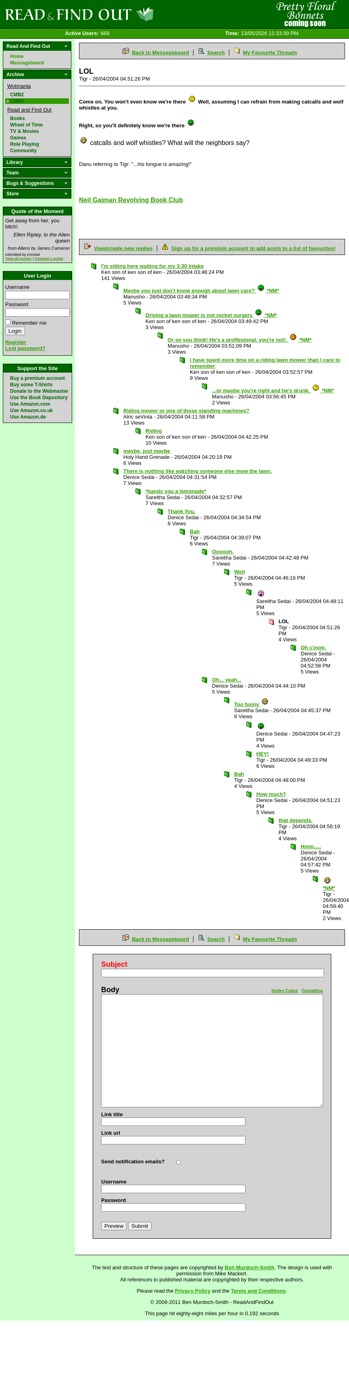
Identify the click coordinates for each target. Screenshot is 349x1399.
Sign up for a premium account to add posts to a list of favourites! (253, 248)
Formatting (312, 991)
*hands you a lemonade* (175, 491)
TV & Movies (24, 131)
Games (18, 138)
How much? (271, 794)
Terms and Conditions (258, 1291)
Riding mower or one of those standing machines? (186, 411)
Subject (114, 964)
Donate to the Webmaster (39, 391)
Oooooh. (222, 552)
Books (17, 118)
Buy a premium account (37, 378)
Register (15, 342)
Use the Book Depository (39, 397)
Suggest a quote (49, 259)
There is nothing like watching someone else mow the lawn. (197, 471)
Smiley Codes (284, 991)
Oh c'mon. (313, 648)
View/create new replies (123, 248)
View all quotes (18, 259)
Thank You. (181, 511)
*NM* (329, 885)
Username (17, 287)
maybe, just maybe (146, 451)
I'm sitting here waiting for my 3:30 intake (152, 266)
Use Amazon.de (28, 417)
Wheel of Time (26, 125)
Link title (112, 1114)
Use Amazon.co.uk (31, 410)
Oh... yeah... (226, 680)
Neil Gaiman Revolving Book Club (131, 200)
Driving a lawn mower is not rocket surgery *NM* (211, 315)
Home (16, 56)
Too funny (251, 704)
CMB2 (17, 94)
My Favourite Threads (270, 53)
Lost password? (25, 348)
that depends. (295, 820)
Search (215, 53)
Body (110, 990)
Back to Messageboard (160, 53)
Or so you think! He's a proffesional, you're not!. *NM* (240, 340)
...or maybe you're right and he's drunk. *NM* (273, 391)
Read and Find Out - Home (121, 14)
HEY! (262, 754)
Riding (153, 431)
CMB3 (17, 101)
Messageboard (27, 63)
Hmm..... (311, 847)
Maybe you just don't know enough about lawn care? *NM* (201, 291)
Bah (195, 532)
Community (23, 150)
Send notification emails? (132, 1162)
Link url (110, 1133)
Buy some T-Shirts (31, 385)
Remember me (29, 323)
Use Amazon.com (30, 404)
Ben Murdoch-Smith (250, 1267)
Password (16, 304)
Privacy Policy (192, 1291)
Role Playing (24, 144)
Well (239, 572)
